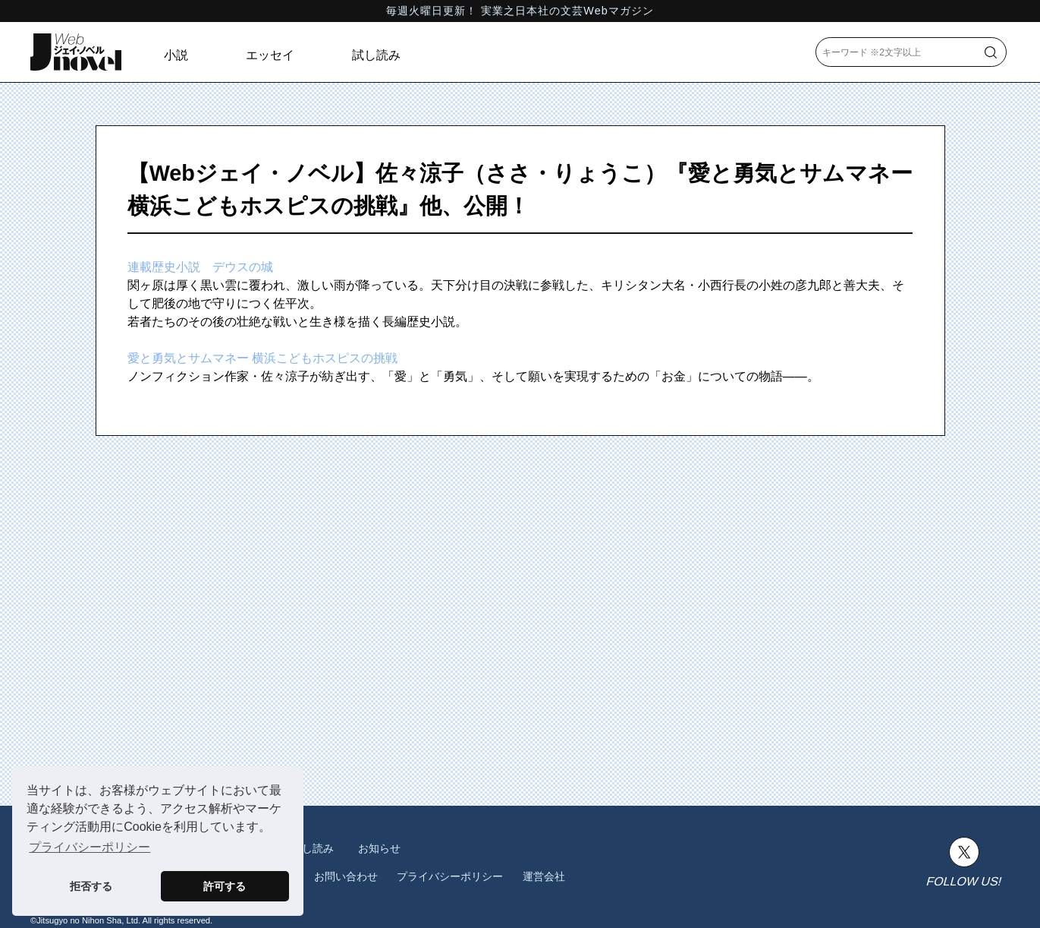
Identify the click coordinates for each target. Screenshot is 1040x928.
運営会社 (544, 876)
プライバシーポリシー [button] (89, 847)
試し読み (376, 55)
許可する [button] (224, 886)
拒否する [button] (91, 886)
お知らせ (379, 848)
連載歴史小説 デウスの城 (200, 266)
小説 (176, 55)
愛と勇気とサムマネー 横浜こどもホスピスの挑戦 (262, 358)
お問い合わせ (346, 876)
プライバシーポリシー (450, 876)
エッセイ (270, 55)
